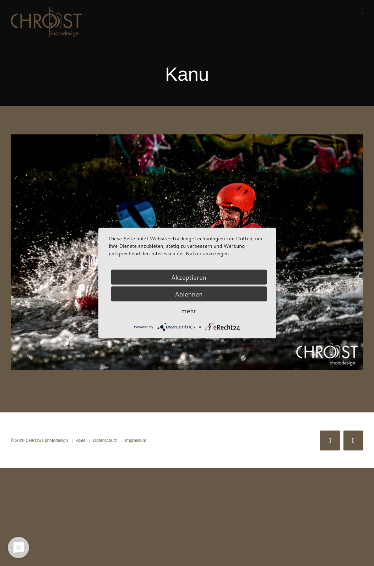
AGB (80, 440)
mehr (188, 310)
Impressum (135, 440)
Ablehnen (188, 294)
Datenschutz (105, 440)
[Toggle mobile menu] (362, 11)
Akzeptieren (188, 277)
